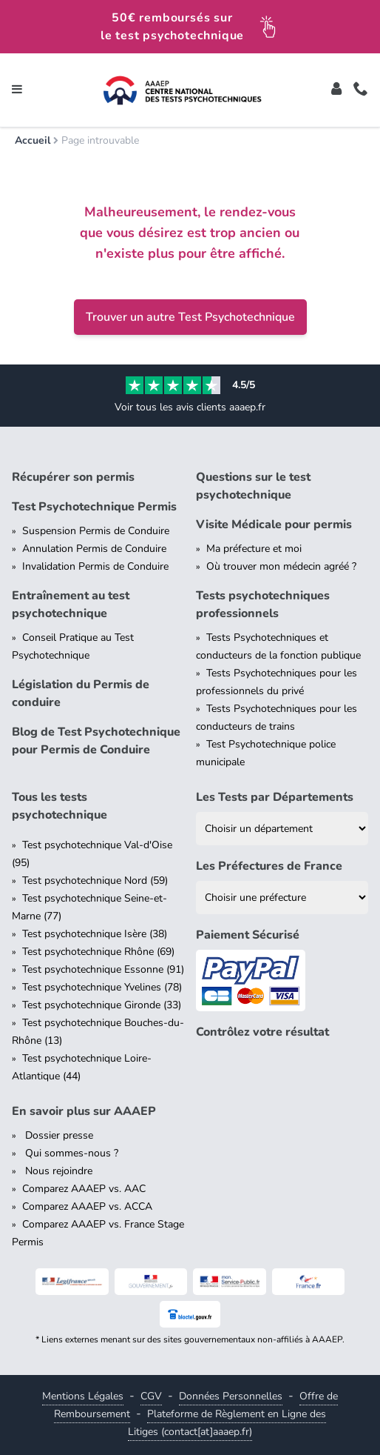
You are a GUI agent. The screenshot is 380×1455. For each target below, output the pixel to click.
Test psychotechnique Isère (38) (94, 934)
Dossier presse (57, 1135)
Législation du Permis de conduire (80, 693)
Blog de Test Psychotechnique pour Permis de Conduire (96, 741)
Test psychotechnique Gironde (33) (101, 1005)
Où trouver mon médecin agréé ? (281, 566)
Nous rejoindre (57, 1171)
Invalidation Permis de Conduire (95, 566)
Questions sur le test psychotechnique (253, 486)
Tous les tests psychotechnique (59, 806)
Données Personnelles (230, 1396)
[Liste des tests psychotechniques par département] (282, 828)
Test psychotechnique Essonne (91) (103, 969)
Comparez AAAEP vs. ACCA (87, 1206)
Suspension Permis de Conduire (95, 531)
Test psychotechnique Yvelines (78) (102, 987)
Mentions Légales (82, 1396)
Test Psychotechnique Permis (94, 507)
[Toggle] (336, 90)
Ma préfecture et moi (254, 549)
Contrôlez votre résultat (262, 1032)
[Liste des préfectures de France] (282, 897)
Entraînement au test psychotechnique (70, 604)
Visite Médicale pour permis (274, 524)
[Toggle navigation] (17, 90)
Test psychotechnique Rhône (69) (98, 952)
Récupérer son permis (73, 477)
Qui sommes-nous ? (70, 1153)
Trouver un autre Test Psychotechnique (190, 317)
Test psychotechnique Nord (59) (95, 880)
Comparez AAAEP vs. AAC (84, 1189)
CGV (151, 1396)
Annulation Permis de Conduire (94, 549)
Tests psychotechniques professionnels (263, 604)
